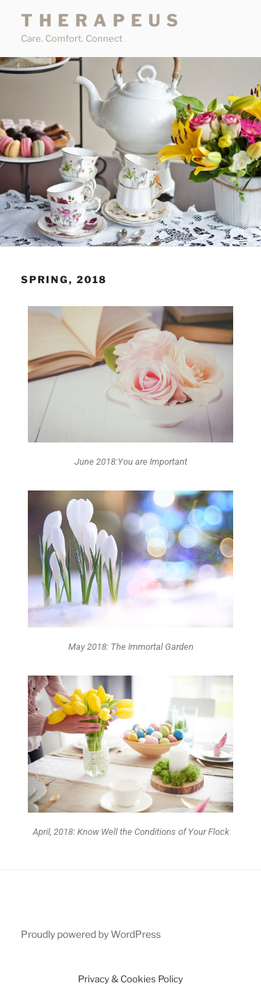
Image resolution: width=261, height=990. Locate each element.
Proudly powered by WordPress (91, 934)
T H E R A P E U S (100, 20)
